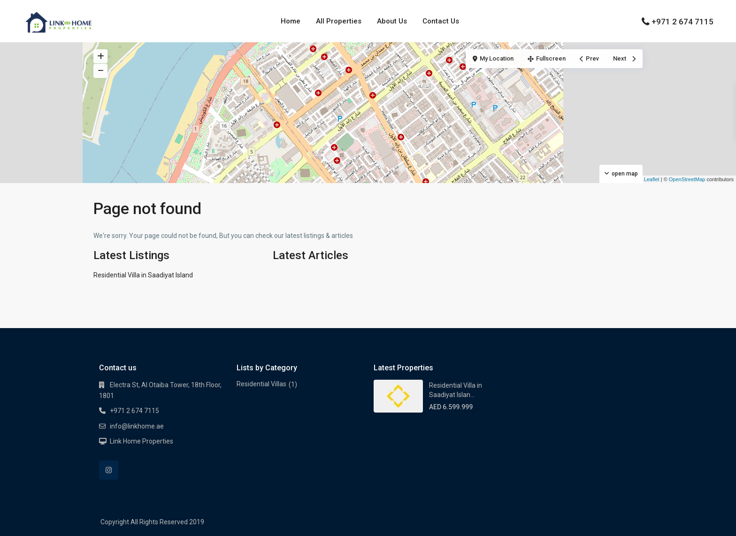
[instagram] (108, 470)
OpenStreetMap (687, 179)
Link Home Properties (141, 441)
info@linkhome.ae (137, 426)
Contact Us (440, 21)
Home (290, 21)
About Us (392, 21)
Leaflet (648, 179)
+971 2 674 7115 (682, 21)
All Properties (338, 21)
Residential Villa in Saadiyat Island (143, 275)
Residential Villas (261, 384)
